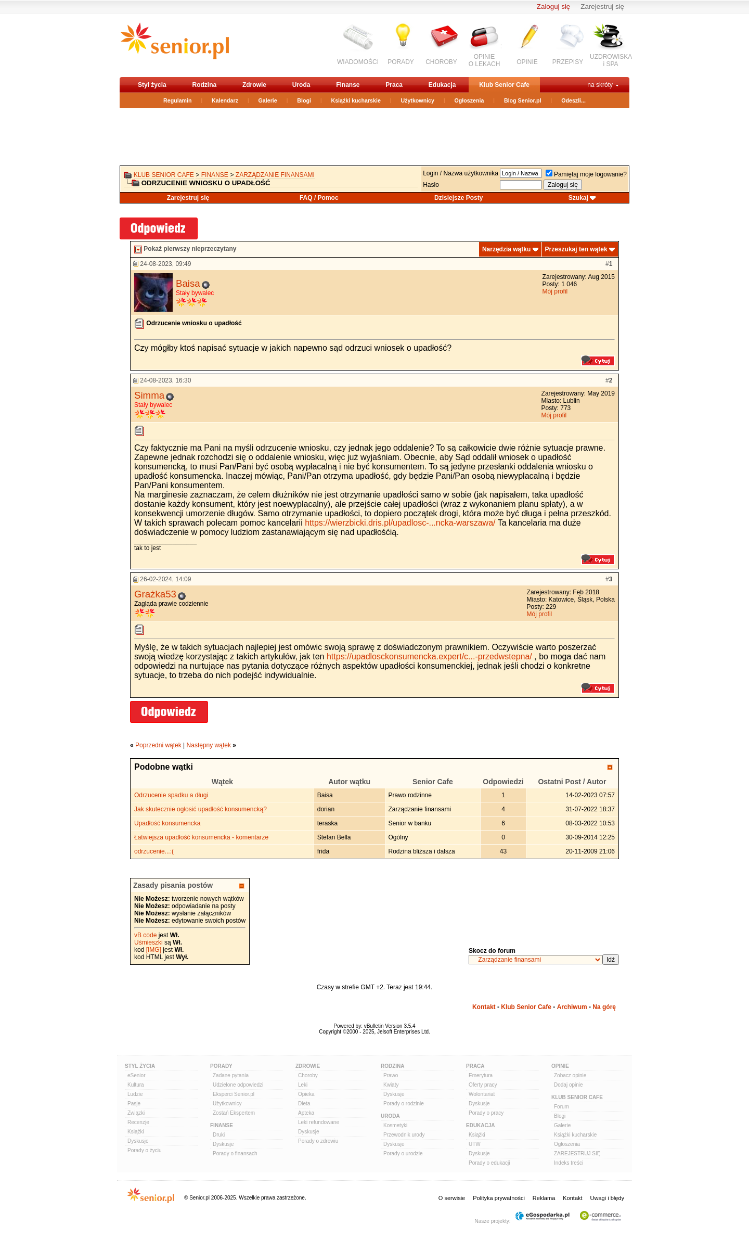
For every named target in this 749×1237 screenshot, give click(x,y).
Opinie (560, 1066)
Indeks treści (568, 1163)
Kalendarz (225, 100)
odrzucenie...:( (154, 851)
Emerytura (481, 1075)
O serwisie (451, 1198)
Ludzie (135, 1094)
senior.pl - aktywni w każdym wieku (174, 45)
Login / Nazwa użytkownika (460, 173)
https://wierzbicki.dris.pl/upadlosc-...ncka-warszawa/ (400, 522)
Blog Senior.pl (522, 100)
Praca (394, 84)
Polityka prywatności (499, 1198)
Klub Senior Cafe (504, 84)
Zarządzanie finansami (275, 174)
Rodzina (204, 84)
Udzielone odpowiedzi (238, 1085)
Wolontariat (482, 1094)
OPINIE (527, 62)
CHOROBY (441, 62)
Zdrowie (254, 84)
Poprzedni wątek (158, 745)
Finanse (347, 84)
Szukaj (578, 197)
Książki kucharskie (355, 100)
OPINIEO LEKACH (484, 60)
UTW (475, 1144)
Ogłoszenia (469, 100)
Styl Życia (140, 1066)
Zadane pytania (231, 1075)
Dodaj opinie (568, 1085)
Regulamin (177, 100)
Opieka (306, 1094)
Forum (561, 1107)
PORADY (401, 62)
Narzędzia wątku (506, 249)
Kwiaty (390, 1085)
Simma (149, 395)
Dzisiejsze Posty (458, 197)
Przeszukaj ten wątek (576, 249)
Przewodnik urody (403, 1135)
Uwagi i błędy (607, 1198)
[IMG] (153, 949)
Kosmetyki (395, 1125)
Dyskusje (138, 1141)
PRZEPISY (567, 62)
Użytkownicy (417, 100)
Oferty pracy (483, 1085)
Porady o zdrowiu (318, 1141)
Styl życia (152, 84)
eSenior (136, 1075)
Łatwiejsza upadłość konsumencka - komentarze (201, 837)
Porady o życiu (144, 1150)
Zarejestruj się (602, 6)
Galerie (268, 100)
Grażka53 (155, 594)
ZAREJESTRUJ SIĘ (577, 1153)
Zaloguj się (553, 6)
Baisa (188, 283)
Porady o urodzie (403, 1153)
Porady (221, 1066)
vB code (145, 935)
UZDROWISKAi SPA (611, 60)
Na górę (604, 1007)
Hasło (431, 184)
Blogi (304, 100)
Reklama (544, 1198)
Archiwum (572, 1007)
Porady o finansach (235, 1153)
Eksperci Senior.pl (233, 1094)
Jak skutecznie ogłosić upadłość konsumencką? (200, 809)
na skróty (600, 84)
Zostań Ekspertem (234, 1113)
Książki (135, 1131)
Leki (302, 1085)
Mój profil (555, 291)
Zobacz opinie (570, 1075)
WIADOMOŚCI (358, 62)
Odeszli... (573, 100)
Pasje (133, 1103)
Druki (219, 1135)
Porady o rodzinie (403, 1103)
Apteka (306, 1113)
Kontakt (484, 1007)
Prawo (390, 1075)
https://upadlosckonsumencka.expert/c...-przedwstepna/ (429, 656)
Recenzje (138, 1122)
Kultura (135, 1085)
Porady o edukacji (489, 1163)
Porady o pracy (486, 1113)
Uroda (301, 84)
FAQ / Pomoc (319, 197)
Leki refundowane (318, 1122)
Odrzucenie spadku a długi (171, 795)
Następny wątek (209, 745)
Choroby (308, 1075)
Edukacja (442, 84)
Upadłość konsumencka (167, 823)
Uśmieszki (148, 942)
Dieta (304, 1103)
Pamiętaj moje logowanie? (586, 174)
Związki (136, 1113)
